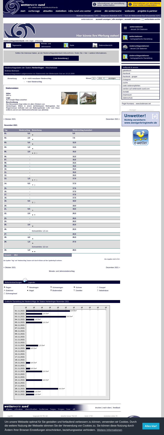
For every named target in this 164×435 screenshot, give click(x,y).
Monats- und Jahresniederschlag (62, 272)
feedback (116, 408)
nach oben (107, 408)
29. (5, 242)
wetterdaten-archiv (151, 19)
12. (5, 176)
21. (5, 209)
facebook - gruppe (130, 76)
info (26, 41)
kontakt (126, 92)
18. (5, 198)
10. (5, 170)
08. (5, 163)
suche (125, 83)
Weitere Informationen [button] (109, 430)
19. (5, 201)
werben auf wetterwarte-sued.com (136, 89)
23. (5, 219)
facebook (126, 73)
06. (5, 157)
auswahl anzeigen (103, 19)
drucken (98, 408)
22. (5, 214)
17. (5, 195)
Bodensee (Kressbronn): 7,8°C (88, 16)
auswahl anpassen (132, 19)
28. (5, 238)
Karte (72, 45)
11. (5, 173)
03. (5, 143)
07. (5, 160)
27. (5, 235)
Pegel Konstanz (128, 104)
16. (5, 192)
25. (5, 225)
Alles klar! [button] (151, 426)
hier (86, 53)
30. (5, 251)
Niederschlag (24, 131)
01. (5, 134)
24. (5, 222)
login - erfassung (36, 41)
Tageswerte (16, 45)
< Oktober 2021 (10, 120)
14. (5, 184)
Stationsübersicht (105, 45)
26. (5, 230)
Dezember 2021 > (113, 120)
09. (5, 167)
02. (5, 138)
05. (5, 152)
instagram (127, 80)
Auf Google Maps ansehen (16, 100)
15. (5, 189)
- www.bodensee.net (143, 104)
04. (5, 148)
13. (5, 179)
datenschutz (127, 98)
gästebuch (127, 70)
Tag (5, 131)
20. (5, 206)
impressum (127, 95)
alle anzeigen (117, 19)
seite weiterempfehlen (131, 86)
